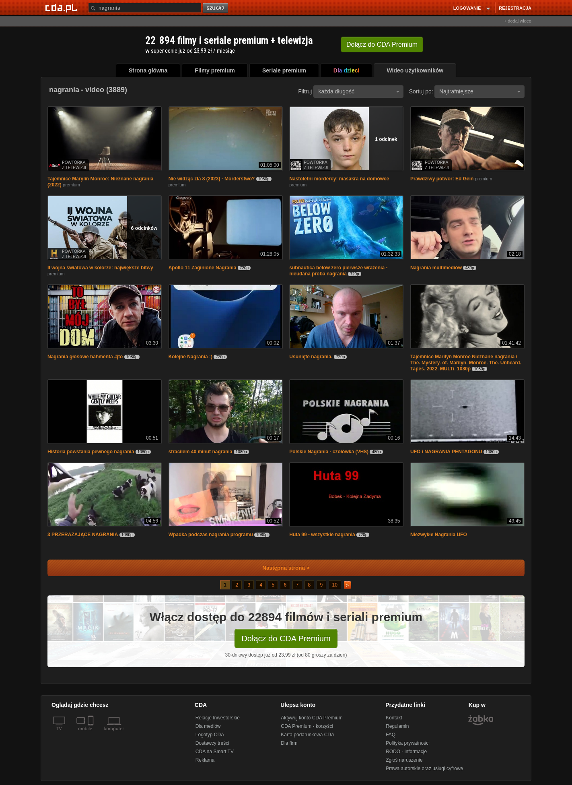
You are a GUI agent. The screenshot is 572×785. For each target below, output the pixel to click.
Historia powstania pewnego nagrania (90, 451)
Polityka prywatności (408, 743)
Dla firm (289, 743)
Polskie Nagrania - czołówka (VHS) (328, 451)
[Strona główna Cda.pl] (62, 7)
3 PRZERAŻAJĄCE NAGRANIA (82, 534)
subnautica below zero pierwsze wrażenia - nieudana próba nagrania (338, 271)
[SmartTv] (91, 733)
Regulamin (397, 726)
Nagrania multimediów (436, 268)
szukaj (216, 8)
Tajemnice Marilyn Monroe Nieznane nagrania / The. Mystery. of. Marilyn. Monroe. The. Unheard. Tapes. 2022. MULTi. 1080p (465, 363)
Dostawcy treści (212, 743)
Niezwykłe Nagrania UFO (438, 534)
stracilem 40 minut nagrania (201, 451)
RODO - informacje (406, 751)
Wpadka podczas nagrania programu (211, 534)
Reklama (204, 760)
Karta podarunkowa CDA (307, 734)
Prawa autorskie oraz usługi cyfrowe (424, 768)
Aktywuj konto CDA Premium (311, 718)
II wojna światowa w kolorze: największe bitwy (100, 268)
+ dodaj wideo (517, 21)
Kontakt (394, 718)
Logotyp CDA (209, 734)
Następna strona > (280, 568)
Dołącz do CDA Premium (285, 638)
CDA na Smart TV (214, 751)
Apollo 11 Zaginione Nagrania (203, 268)
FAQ (390, 734)
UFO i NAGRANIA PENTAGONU (446, 451)
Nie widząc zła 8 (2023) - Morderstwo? (212, 179)
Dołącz (382, 44)
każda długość (358, 91)
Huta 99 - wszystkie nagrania (322, 534)
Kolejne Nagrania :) (190, 356)
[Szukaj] (145, 8)
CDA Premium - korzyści (307, 726)
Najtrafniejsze (480, 91)
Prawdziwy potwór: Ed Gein (441, 179)
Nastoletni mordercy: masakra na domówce (339, 179)
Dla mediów (208, 726)
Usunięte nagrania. (310, 356)
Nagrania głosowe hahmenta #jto (85, 356)
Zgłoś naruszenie (404, 760)
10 (334, 585)
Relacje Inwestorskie (217, 718)
